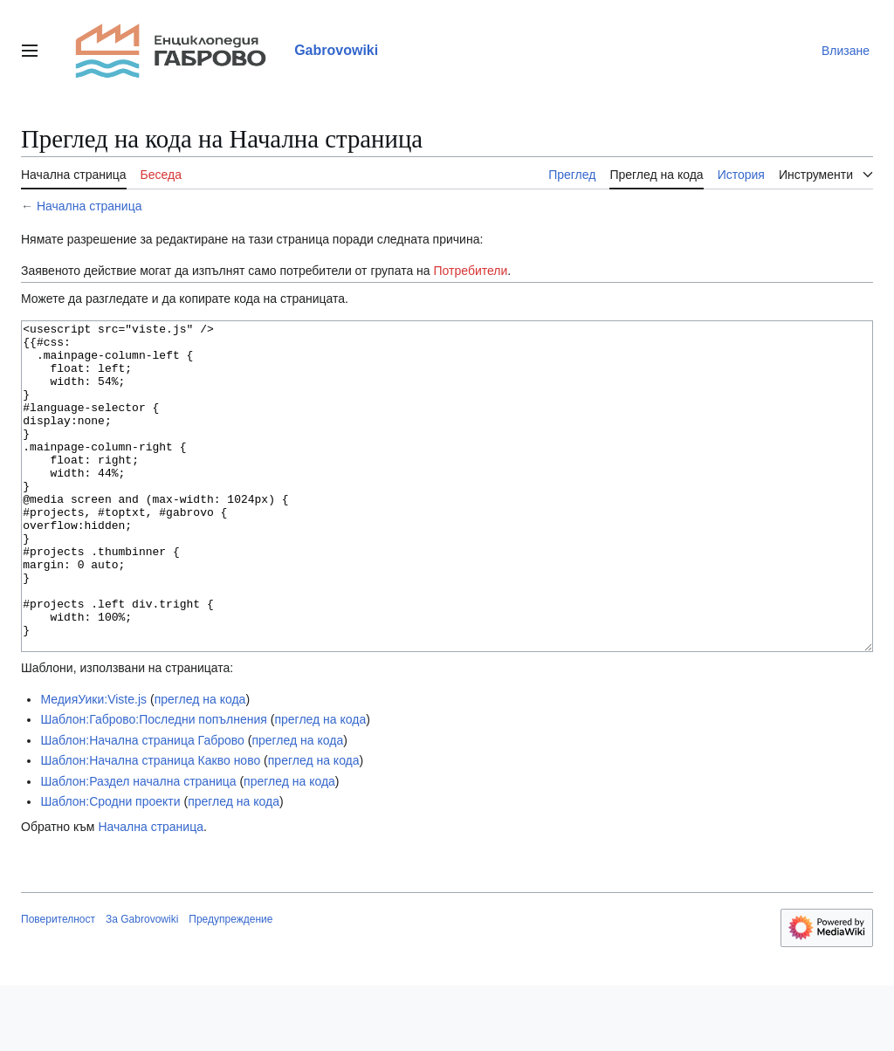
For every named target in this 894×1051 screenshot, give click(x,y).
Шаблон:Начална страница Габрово (142, 806)
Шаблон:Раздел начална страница (138, 847)
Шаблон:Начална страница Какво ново (150, 826)
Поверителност (58, 985)
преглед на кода (200, 765)
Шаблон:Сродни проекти (110, 867)
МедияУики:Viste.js (93, 765)
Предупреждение (230, 985)
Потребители (471, 271)
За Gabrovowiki (142, 985)
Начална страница (89, 206)
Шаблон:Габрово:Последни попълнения (153, 785)
